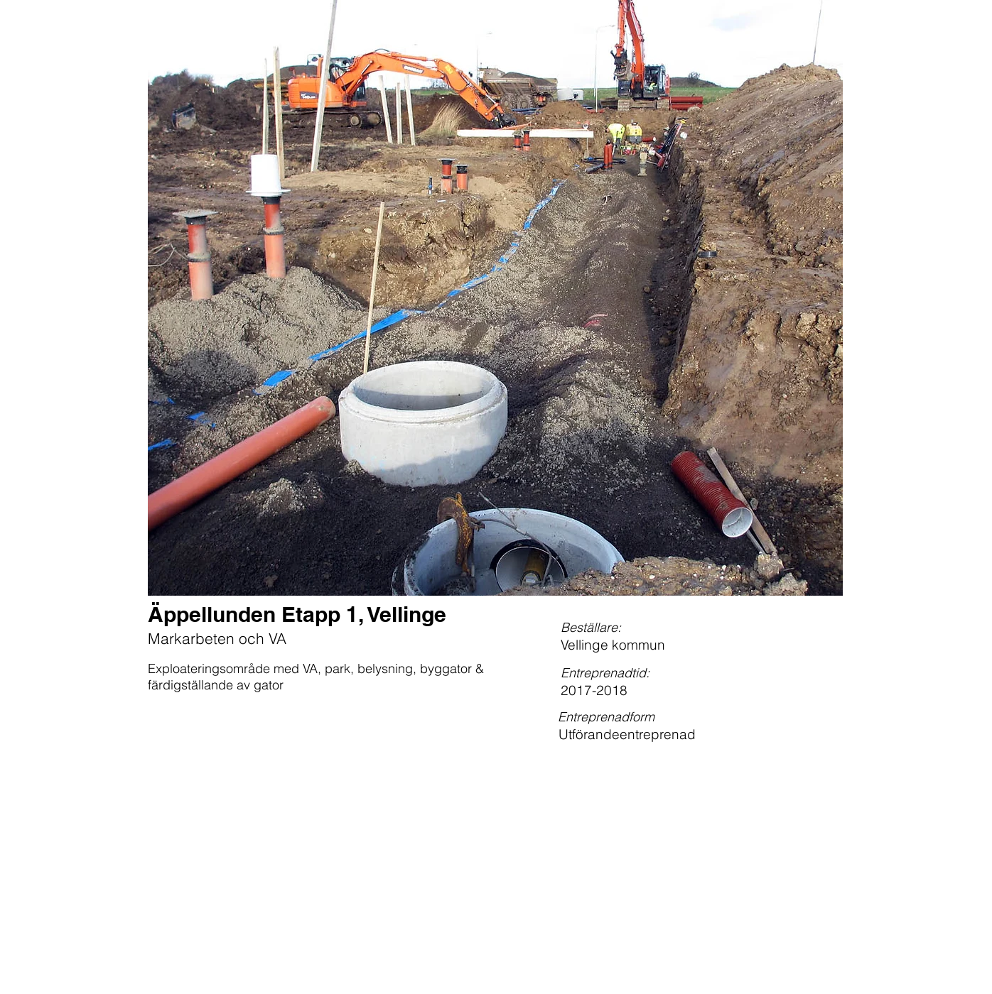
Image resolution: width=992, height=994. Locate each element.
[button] (495, 298)
